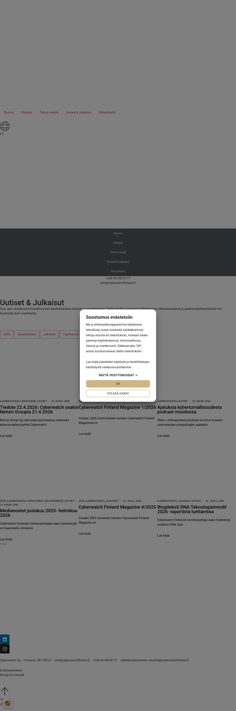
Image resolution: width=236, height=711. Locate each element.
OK (118, 384)
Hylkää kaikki (118, 393)
